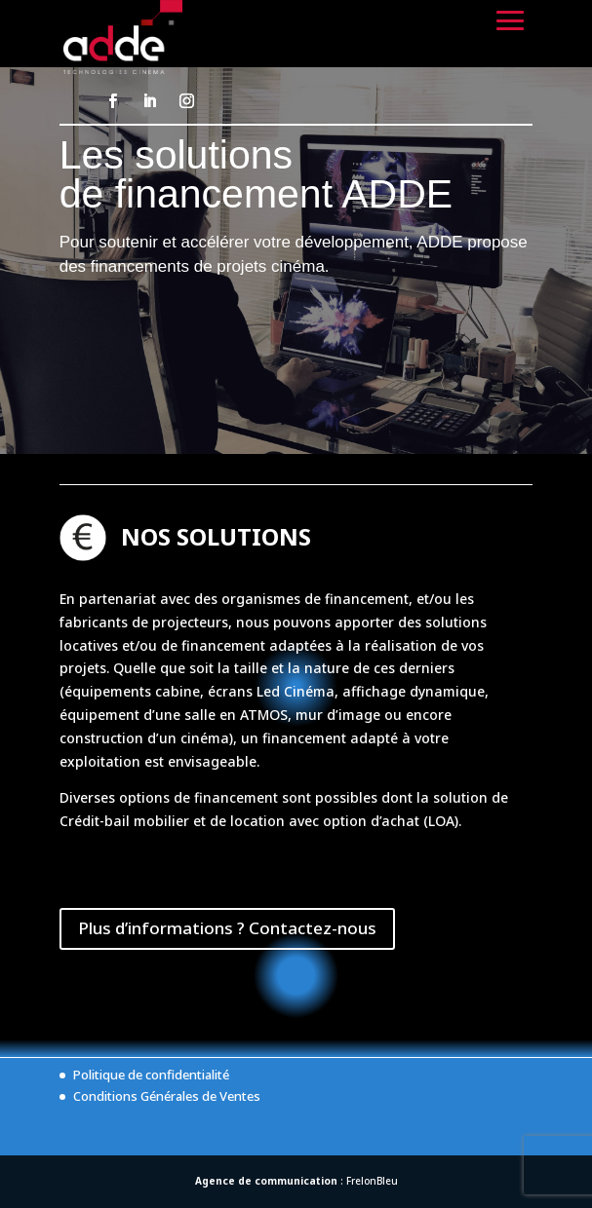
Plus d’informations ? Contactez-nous (227, 928)
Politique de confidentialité (151, 1074)
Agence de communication (266, 1181)
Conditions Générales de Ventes (166, 1096)
